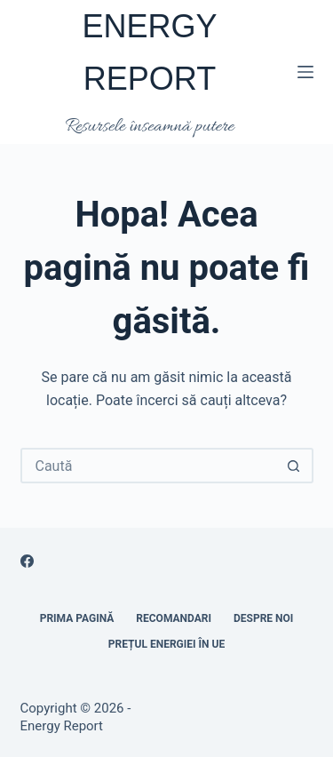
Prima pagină (77, 618)
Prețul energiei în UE (166, 644)
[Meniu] (305, 72)
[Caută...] (149, 465)
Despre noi (263, 618)
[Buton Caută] (294, 465)
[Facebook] (27, 561)
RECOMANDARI (173, 618)
